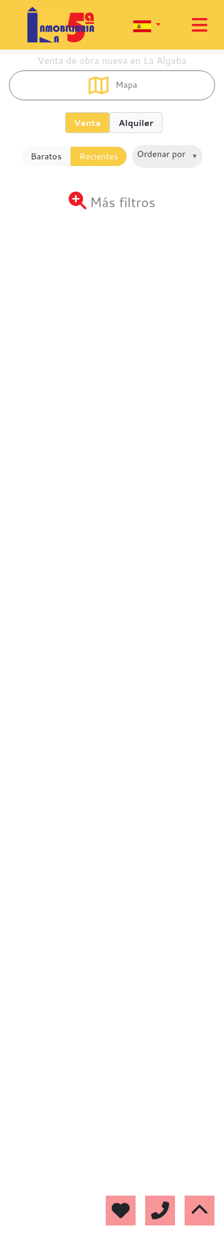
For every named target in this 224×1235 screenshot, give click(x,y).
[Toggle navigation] (199, 25)
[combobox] (167, 156)
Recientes (98, 156)
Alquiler (136, 122)
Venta (87, 122)
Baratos (46, 156)
